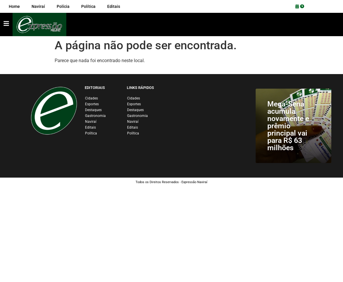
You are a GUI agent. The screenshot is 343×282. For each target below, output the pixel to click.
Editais (90, 127)
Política (91, 133)
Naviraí (90, 122)
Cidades (91, 98)
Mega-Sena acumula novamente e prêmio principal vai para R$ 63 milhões (288, 126)
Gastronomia (95, 116)
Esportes (92, 104)
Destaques (93, 110)
